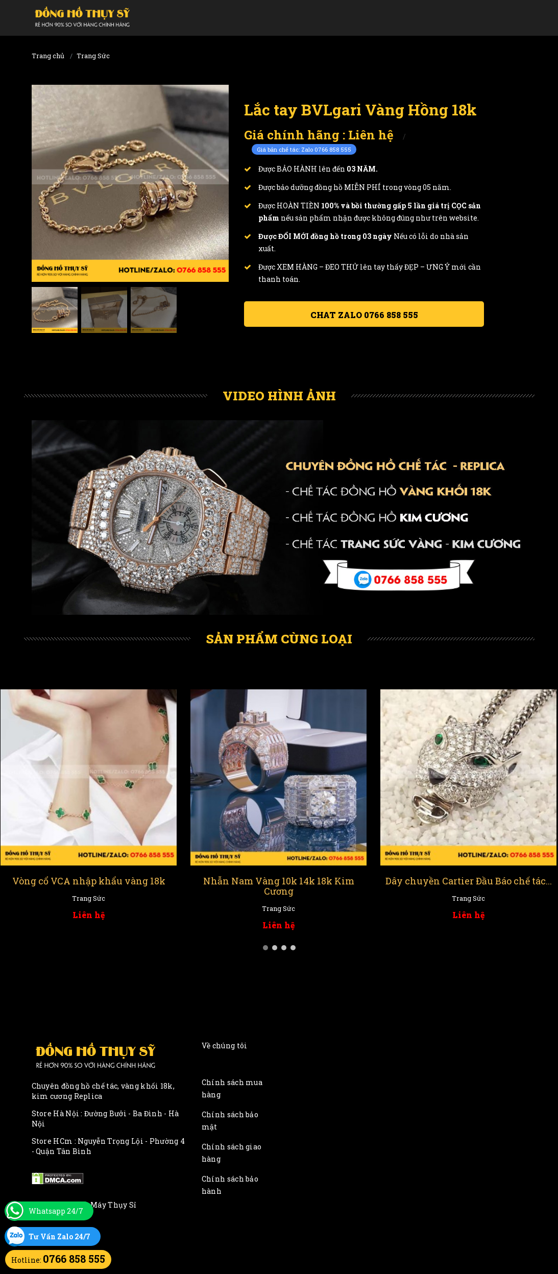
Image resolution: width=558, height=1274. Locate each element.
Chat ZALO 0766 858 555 (364, 314)
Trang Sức (93, 55)
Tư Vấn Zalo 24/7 (59, 1236)
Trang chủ (48, 55)
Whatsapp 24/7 (56, 1210)
